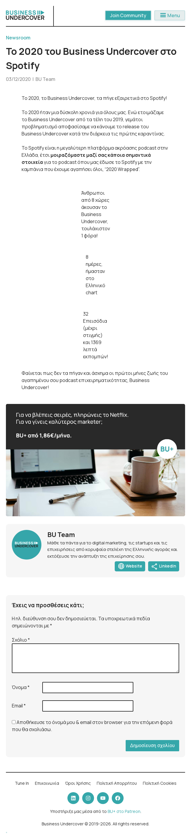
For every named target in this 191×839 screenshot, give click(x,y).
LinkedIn (163, 566)
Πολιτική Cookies (160, 783)
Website (130, 566)
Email (19, 705)
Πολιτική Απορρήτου (117, 783)
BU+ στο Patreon (124, 811)
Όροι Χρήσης (78, 783)
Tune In (22, 783)
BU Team (45, 79)
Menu (169, 15)
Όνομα (21, 687)
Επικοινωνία (47, 783)
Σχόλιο (21, 640)
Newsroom (18, 37)
